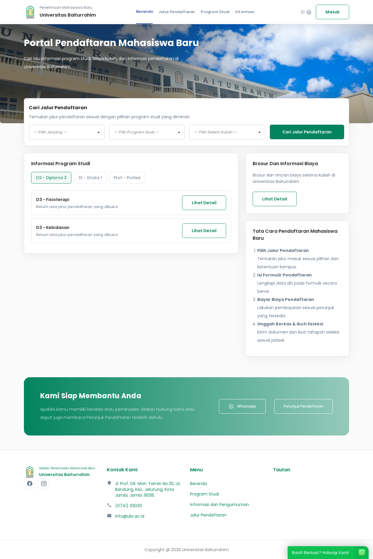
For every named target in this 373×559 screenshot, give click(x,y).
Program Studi (215, 12)
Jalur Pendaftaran (177, 12)
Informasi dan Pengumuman (219, 504)
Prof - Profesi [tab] (127, 178)
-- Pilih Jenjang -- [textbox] (50, 132)
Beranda (144, 11)
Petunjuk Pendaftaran (303, 406)
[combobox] (67, 132)
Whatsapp (242, 406)
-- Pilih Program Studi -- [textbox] (136, 132)
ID (306, 12)
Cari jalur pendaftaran (307, 132)
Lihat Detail (204, 203)
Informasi (244, 12)
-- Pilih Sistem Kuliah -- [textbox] (215, 132)
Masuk (332, 12)
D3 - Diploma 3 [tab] (51, 178)
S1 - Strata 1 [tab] (90, 178)
